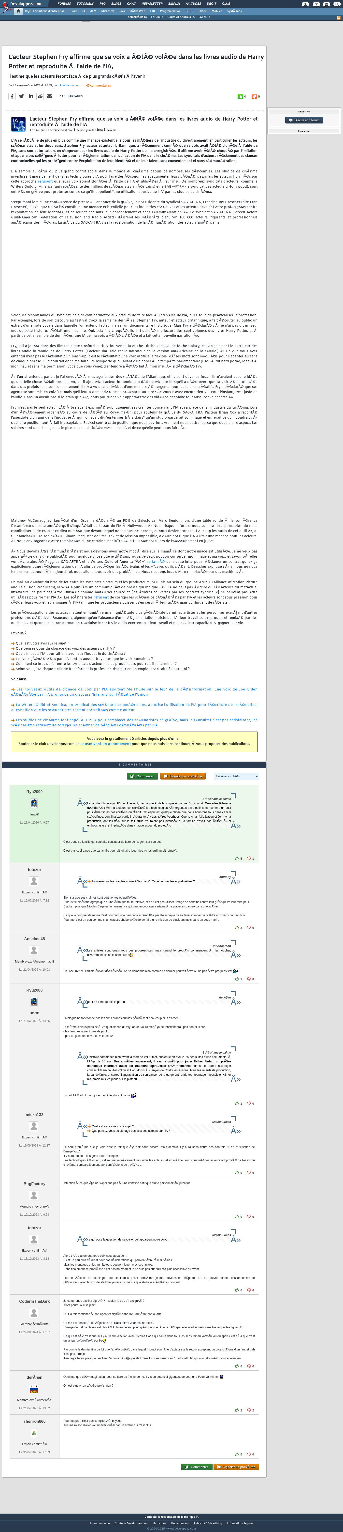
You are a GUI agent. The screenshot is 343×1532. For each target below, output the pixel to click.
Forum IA (157, 17)
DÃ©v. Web (137, 11)
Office (203, 11)
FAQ (102, 4)
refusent (45, 185)
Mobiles (217, 11)
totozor (34, 879)
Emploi (174, 4)
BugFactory (34, 1193)
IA (83, 11)
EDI (152, 11)
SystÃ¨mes (234, 11)
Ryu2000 (35, 801)
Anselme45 (34, 948)
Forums (64, 4)
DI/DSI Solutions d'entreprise (45, 11)
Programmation (170, 11)
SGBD (190, 11)
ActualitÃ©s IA (137, 17)
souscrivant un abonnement (106, 747)
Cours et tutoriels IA (181, 17)
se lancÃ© (156, 565)
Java (122, 11)
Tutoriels (85, 4)
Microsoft (107, 11)
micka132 (34, 1124)
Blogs (116, 4)
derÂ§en (34, 1386)
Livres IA (204, 17)
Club (226, 4)
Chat (131, 4)
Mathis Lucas (68, 89)
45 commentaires (98, 89)
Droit (211, 4)
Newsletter (152, 4)
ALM (93, 11)
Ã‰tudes (193, 4)
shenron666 (35, 1430)
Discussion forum (304, 120)
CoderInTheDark (34, 1310)
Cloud (73, 11)
